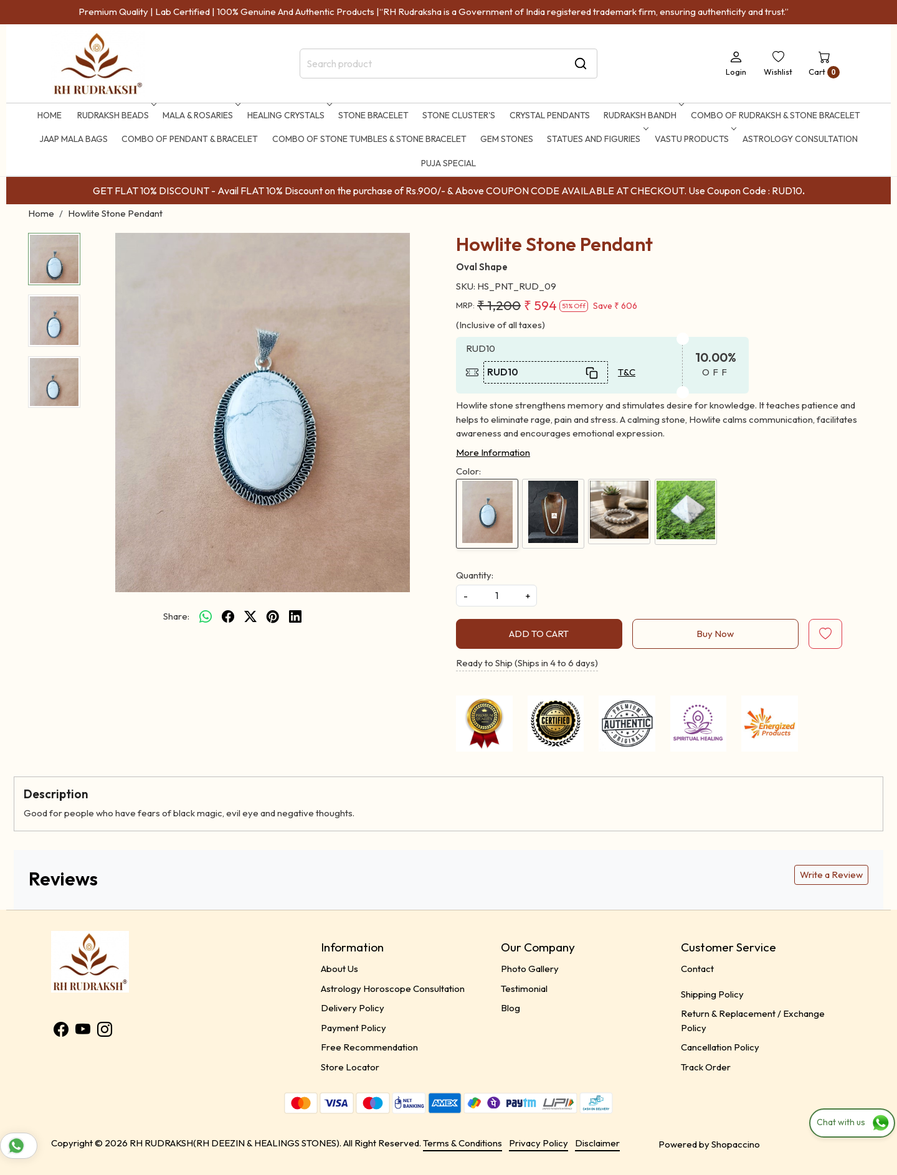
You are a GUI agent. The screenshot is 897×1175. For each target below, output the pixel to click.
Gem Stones (506, 138)
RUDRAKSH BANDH (642, 115)
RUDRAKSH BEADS (115, 115)
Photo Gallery (530, 968)
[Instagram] (105, 1031)
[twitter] (250, 616)
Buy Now (715, 633)
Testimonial (524, 988)
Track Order (706, 1067)
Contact (697, 968)
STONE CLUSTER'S (458, 115)
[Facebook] (61, 1031)
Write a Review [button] (831, 874)
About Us (339, 968)
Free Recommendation (369, 1047)
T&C (626, 372)
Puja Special (448, 163)
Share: (176, 616)
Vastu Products (694, 138)
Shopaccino (735, 1144)
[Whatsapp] (205, 616)
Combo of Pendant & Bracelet (189, 138)
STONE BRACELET (373, 115)
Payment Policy (353, 1028)
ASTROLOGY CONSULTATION (800, 138)
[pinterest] (273, 616)
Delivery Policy (352, 1008)
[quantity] (496, 595)
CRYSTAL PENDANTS (550, 115)
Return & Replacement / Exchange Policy (753, 1020)
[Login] (736, 63)
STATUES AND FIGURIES (596, 138)
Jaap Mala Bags (73, 138)
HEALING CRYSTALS (288, 115)
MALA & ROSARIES (200, 115)
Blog (510, 1008)
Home (49, 115)
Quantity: (474, 575)
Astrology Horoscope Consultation (393, 988)
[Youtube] (83, 1031)
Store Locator (350, 1067)
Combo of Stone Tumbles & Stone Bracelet (369, 138)
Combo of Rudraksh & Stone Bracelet (775, 115)
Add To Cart (539, 633)
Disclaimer (597, 1143)
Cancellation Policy (720, 1047)
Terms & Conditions (462, 1143)
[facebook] (228, 616)
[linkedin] (295, 616)
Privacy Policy (538, 1143)
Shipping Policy (712, 994)
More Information (493, 452)
